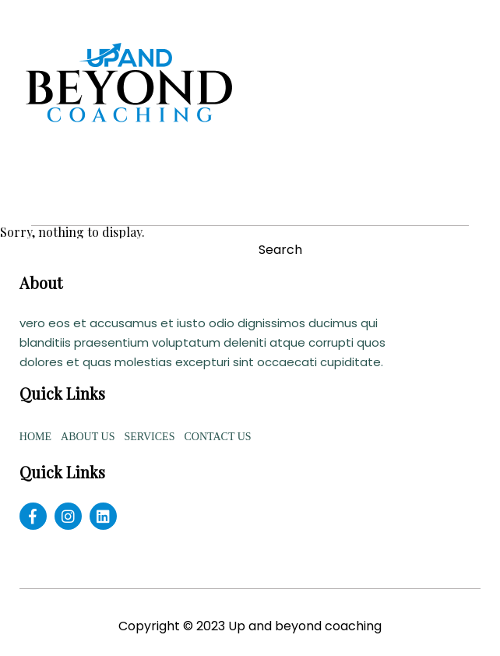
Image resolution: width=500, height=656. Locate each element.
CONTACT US (217, 437)
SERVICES (149, 437)
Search (280, 250)
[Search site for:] (125, 249)
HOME (35, 437)
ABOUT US (87, 437)
